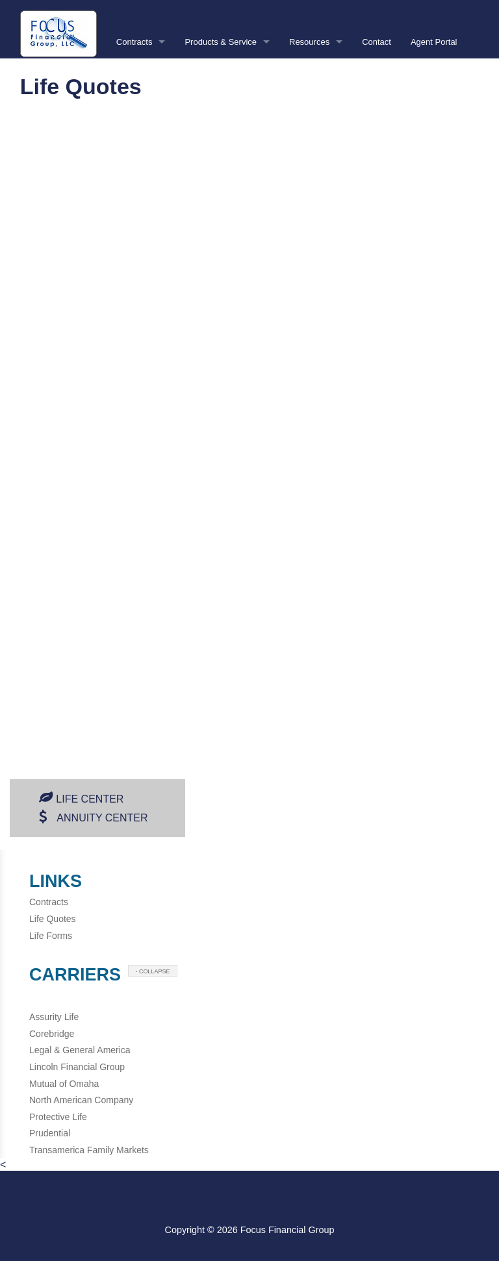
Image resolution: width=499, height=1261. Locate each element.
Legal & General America (80, 1050)
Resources (309, 42)
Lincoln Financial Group (77, 1067)
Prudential (49, 1133)
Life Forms (50, 935)
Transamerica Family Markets (89, 1150)
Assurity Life (54, 1017)
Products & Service (221, 42)
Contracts (134, 42)
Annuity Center (102, 817)
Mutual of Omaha (64, 1084)
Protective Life (58, 1117)
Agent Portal (434, 42)
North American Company (81, 1100)
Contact (376, 42)
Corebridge (51, 1034)
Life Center (89, 799)
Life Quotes (52, 919)
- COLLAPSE (153, 971)
